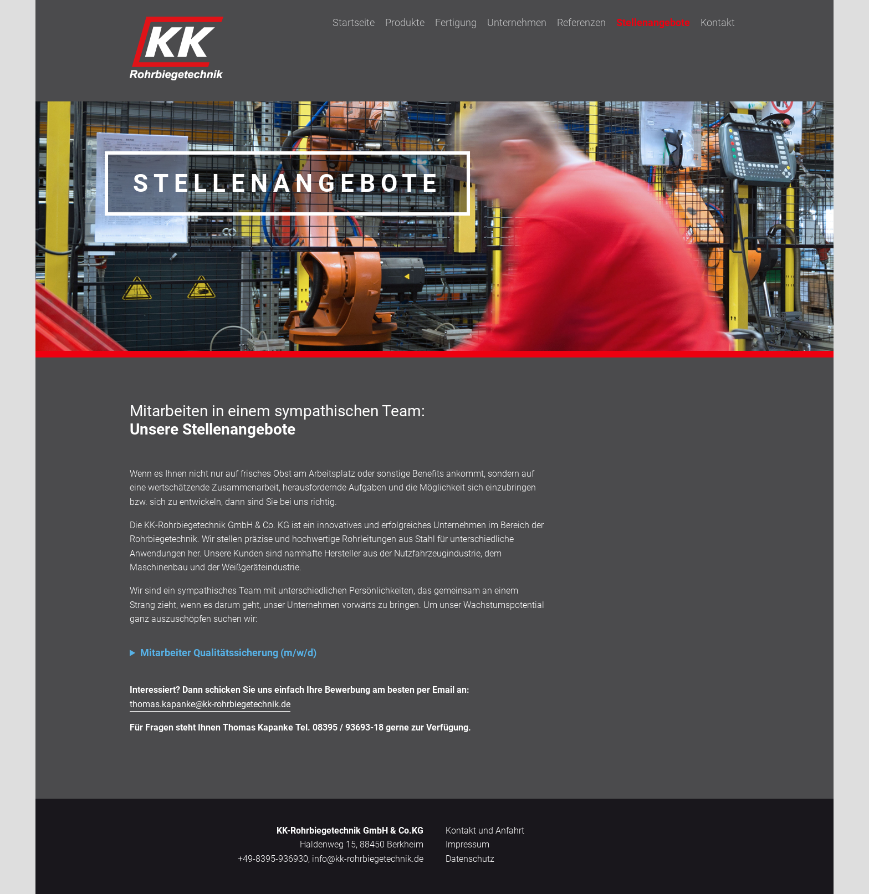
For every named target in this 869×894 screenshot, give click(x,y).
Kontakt (718, 22)
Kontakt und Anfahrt (485, 830)
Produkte (405, 22)
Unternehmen (516, 22)
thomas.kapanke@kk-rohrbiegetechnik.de (210, 704)
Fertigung (456, 22)
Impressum (467, 844)
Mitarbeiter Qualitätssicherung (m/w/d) (228, 652)
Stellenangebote (653, 22)
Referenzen (581, 22)
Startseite (354, 22)
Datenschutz (470, 859)
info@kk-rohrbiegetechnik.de (367, 859)
